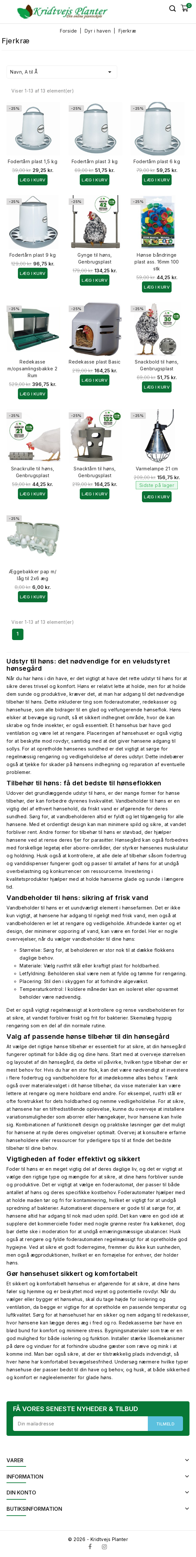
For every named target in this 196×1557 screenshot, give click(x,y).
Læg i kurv (33, 179)
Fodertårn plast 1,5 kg (32, 161)
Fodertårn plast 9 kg (32, 255)
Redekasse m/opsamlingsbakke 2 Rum (32, 368)
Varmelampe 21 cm (157, 468)
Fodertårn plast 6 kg (156, 161)
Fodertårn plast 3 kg (95, 161)
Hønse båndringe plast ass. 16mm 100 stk (156, 261)
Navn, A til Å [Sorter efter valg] (62, 72)
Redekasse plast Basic (95, 361)
